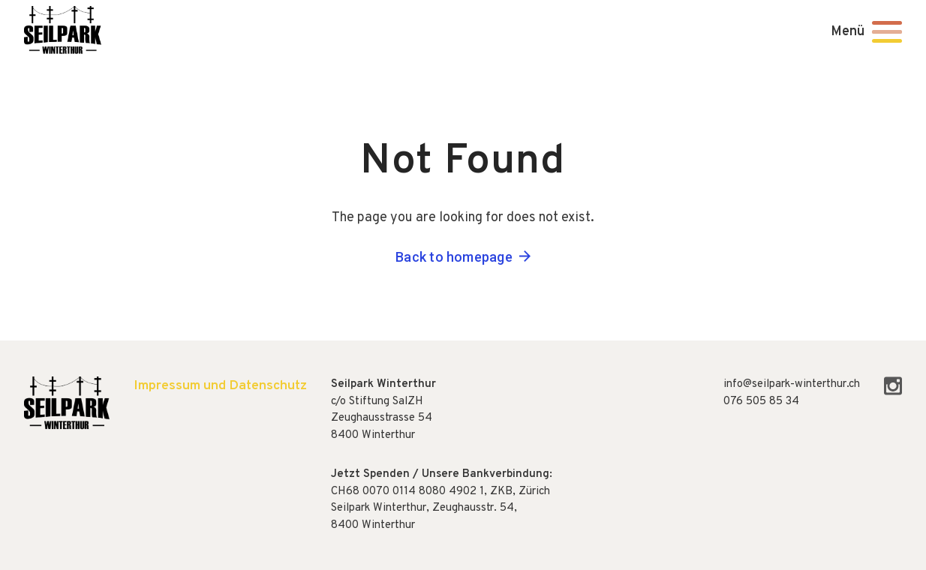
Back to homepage (454, 257)
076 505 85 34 (761, 401)
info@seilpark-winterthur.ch (791, 384)
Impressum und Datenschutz (220, 385)
